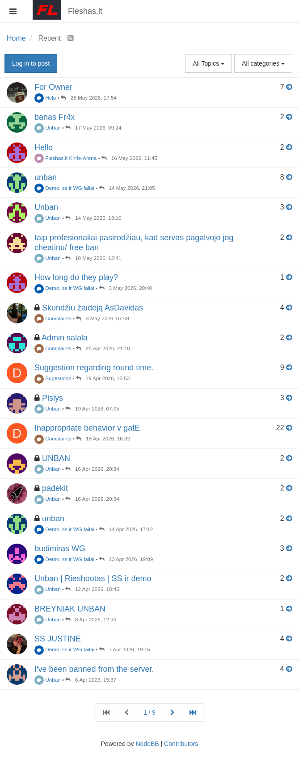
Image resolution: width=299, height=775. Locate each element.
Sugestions (52, 378)
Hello (43, 147)
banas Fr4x (54, 117)
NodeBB (147, 743)
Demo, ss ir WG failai (64, 188)
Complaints (53, 318)
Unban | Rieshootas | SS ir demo (92, 578)
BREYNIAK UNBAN (69, 608)
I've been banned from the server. (94, 669)
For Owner (53, 87)
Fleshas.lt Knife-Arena (65, 158)
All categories (263, 63)
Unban (47, 127)
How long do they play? (76, 277)
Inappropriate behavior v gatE (87, 427)
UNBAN (56, 458)
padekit (55, 488)
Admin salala (65, 337)
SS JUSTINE (57, 638)
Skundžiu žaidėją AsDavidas (92, 307)
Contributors (181, 743)
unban (45, 177)
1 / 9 (149, 712)
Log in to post (31, 63)
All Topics (208, 63)
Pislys (52, 398)
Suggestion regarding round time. (93, 367)
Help (45, 98)
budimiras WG (59, 548)
